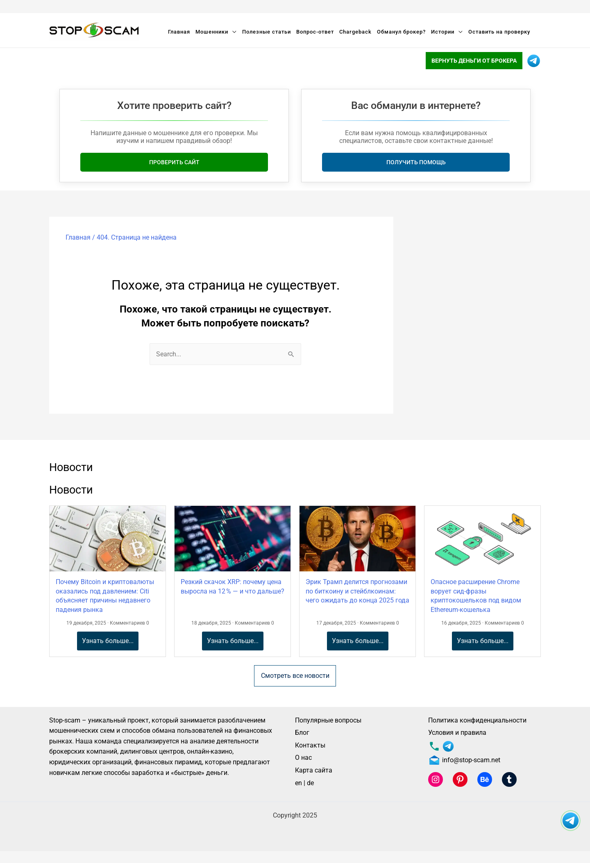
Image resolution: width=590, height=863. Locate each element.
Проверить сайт (174, 162)
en (298, 783)
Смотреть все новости (295, 676)
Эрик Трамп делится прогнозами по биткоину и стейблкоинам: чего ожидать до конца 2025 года (357, 591)
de (310, 783)
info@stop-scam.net (464, 760)
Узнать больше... (108, 641)
